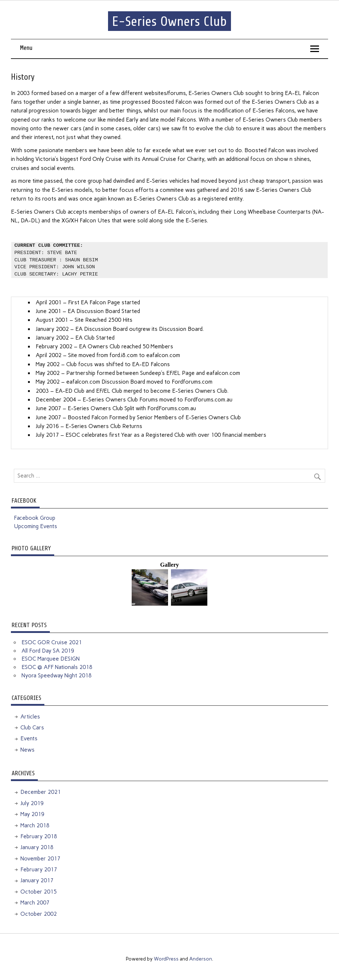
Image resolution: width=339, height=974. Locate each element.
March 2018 (34, 825)
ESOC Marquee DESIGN (50, 659)
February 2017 (38, 869)
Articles (30, 716)
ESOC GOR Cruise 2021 (51, 642)
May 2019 (32, 814)
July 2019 (32, 803)
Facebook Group (34, 518)
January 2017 (36, 880)
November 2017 (40, 858)
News (27, 750)
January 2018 (36, 847)
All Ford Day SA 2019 (47, 651)
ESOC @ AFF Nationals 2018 (56, 667)
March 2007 (34, 902)
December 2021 (40, 792)
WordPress (166, 959)
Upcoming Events (35, 526)
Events (28, 738)
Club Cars (32, 727)
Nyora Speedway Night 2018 (56, 675)
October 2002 (38, 914)
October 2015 (38, 891)
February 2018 (38, 836)
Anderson (200, 959)
